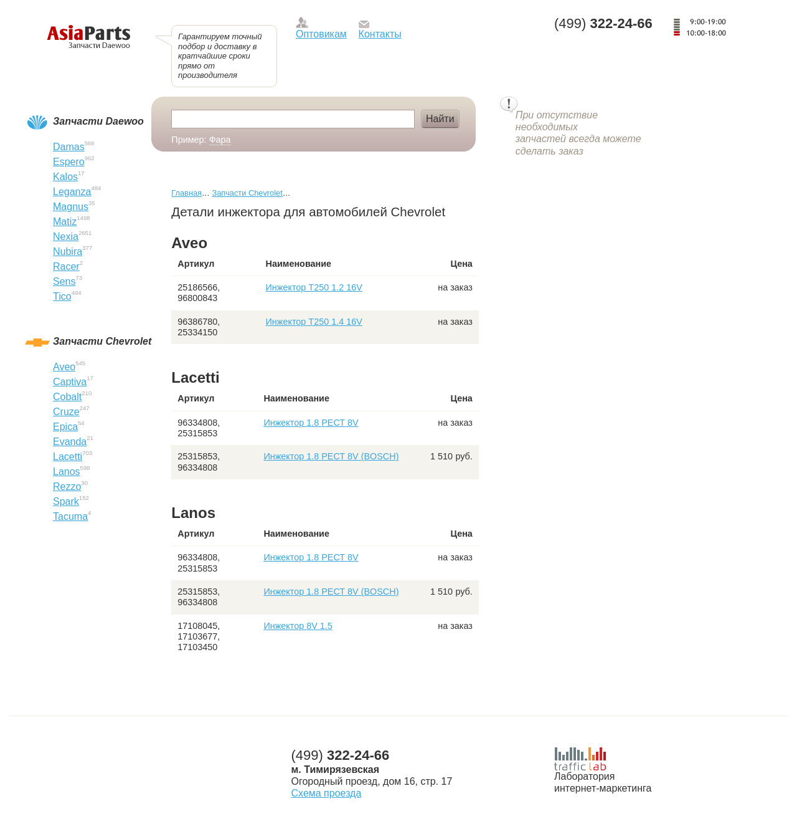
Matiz (65, 221)
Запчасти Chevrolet (247, 193)
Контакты (380, 34)
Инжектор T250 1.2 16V (314, 287)
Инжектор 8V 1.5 (297, 626)
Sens (64, 281)
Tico (62, 296)
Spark (66, 501)
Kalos (65, 176)
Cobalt (67, 396)
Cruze (66, 411)
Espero (69, 161)
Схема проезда (326, 793)
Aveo (64, 367)
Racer (66, 266)
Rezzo (67, 486)
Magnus (70, 206)
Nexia (65, 236)
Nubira (67, 251)
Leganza (72, 191)
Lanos (66, 471)
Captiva (70, 381)
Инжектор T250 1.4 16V (314, 322)
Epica (65, 426)
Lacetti (67, 456)
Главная (186, 193)
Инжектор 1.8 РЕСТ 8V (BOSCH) (330, 456)
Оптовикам (321, 34)
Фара (220, 140)
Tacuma (70, 516)
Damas (69, 146)
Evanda (70, 441)
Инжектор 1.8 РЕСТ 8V (310, 423)
